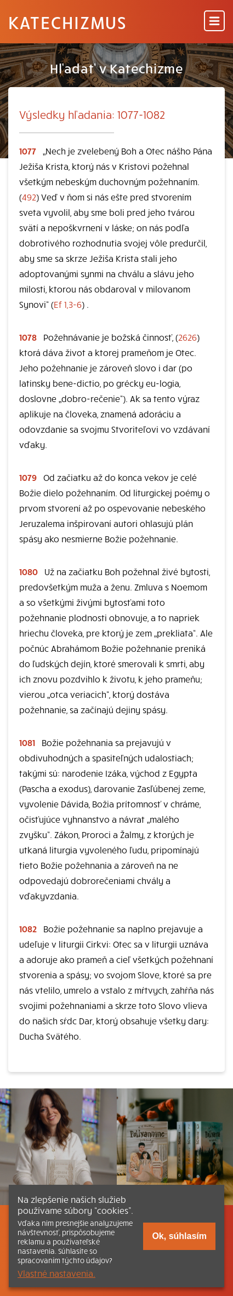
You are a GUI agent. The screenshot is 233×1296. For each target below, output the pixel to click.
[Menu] (214, 21)
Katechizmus (67, 22)
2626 (187, 336)
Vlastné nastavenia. (56, 1273)
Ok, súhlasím (179, 1236)
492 (29, 196)
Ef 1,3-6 (68, 304)
